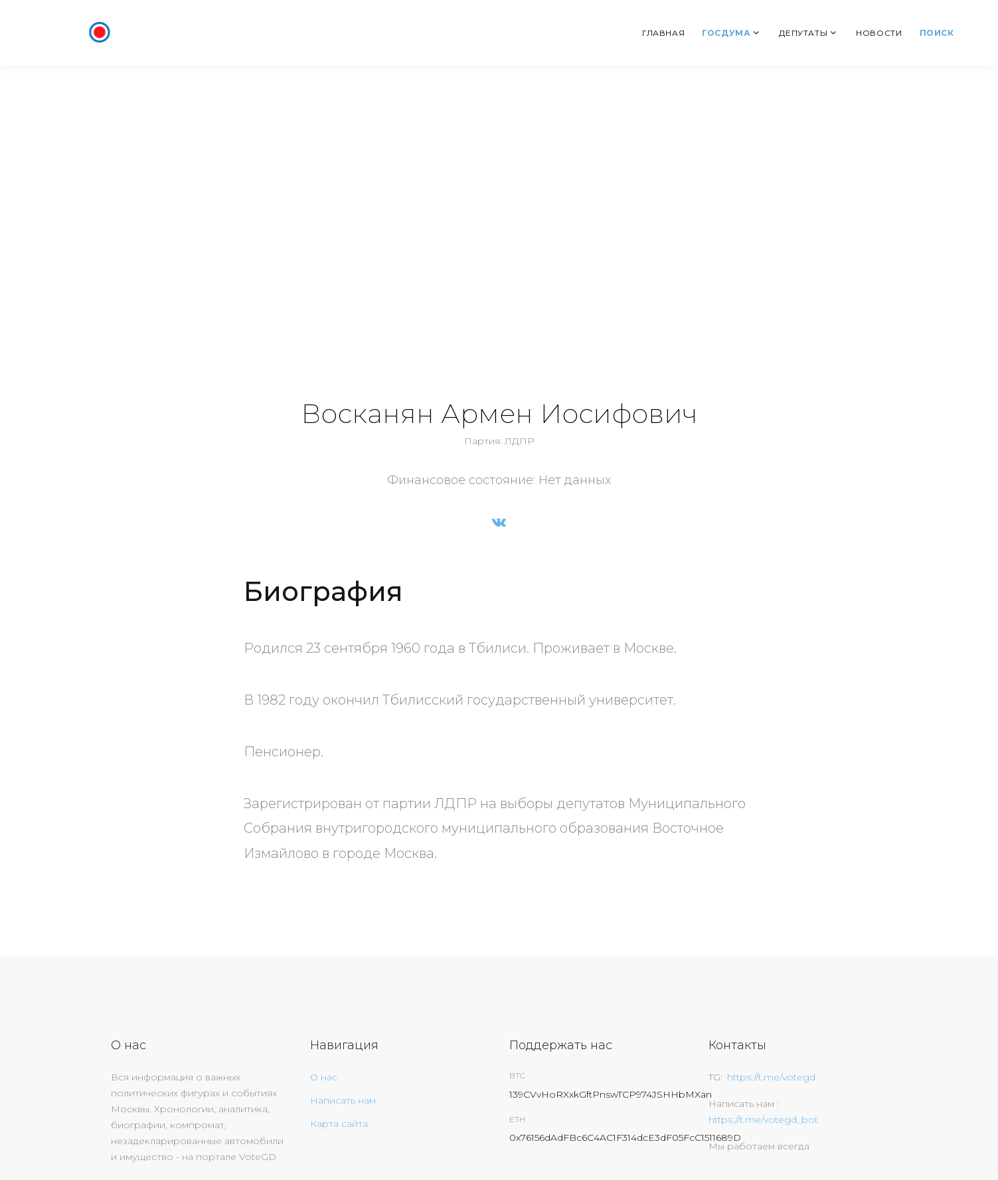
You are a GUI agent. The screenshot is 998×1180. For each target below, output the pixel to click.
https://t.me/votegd (771, 1077)
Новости (879, 33)
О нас (323, 1077)
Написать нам (343, 1100)
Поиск (937, 33)
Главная (663, 33)
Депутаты (803, 33)
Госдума (726, 33)
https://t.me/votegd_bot (763, 1120)
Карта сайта (339, 1124)
